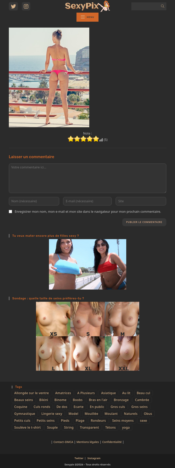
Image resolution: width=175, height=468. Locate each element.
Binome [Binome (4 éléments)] (60, 400)
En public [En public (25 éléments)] (97, 407)
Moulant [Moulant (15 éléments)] (111, 413)
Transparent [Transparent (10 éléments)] (89, 427)
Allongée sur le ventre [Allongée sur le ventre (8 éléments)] (31, 393)
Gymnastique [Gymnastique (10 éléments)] (24, 413)
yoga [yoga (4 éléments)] (126, 427)
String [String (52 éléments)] (69, 427)
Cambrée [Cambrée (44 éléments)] (142, 400)
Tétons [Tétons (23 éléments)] (110, 427)
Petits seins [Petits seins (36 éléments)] (46, 420)
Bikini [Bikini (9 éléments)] (43, 400)
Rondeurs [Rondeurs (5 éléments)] (98, 420)
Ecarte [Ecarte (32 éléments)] (79, 407)
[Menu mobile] (87, 17)
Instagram (94, 458)
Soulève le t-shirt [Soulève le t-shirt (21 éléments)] (27, 427)
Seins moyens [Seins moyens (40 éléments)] (123, 420)
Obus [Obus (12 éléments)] (148, 413)
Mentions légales (87, 442)
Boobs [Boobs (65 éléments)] (78, 400)
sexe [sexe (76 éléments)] (143, 420)
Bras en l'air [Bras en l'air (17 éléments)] (98, 400)
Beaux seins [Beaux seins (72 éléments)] (23, 400)
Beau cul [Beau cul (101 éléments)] (143, 393)
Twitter (79, 458)
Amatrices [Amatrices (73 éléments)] (63, 393)
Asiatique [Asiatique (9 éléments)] (108, 393)
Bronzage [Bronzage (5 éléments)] (121, 400)
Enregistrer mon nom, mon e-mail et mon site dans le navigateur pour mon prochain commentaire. (88, 211)
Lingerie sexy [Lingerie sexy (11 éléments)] (51, 413)
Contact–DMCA (63, 442)
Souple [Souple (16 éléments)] (52, 427)
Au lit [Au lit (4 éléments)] (126, 393)
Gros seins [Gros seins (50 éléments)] (139, 407)
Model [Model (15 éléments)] (73, 413)
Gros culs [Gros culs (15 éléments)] (118, 407)
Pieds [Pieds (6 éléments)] (65, 420)
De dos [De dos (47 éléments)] (61, 407)
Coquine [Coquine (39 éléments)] (20, 407)
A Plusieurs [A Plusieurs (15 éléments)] (86, 393)
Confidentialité (112, 442)
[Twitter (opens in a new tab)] (13, 6)
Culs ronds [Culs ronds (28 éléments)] (42, 407)
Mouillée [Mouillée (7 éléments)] (91, 413)
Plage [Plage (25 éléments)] (80, 420)
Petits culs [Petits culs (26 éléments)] (22, 420)
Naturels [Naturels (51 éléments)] (131, 413)
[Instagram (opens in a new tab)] (26, 6)
